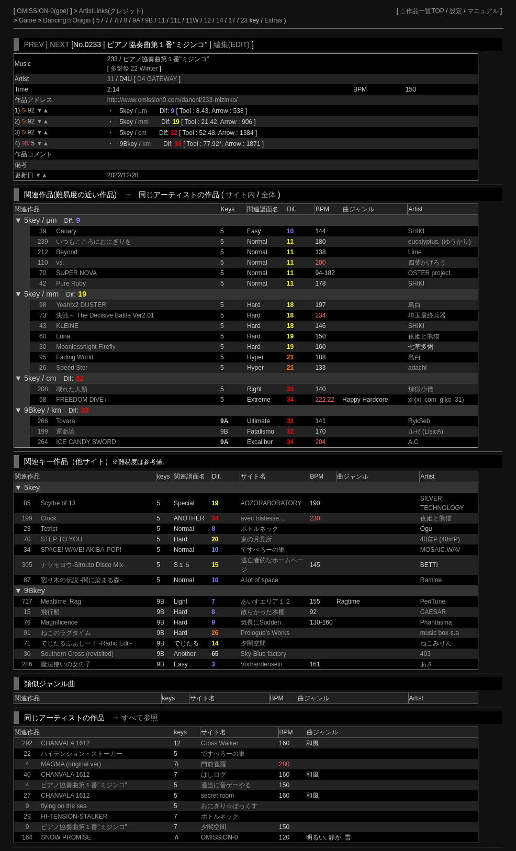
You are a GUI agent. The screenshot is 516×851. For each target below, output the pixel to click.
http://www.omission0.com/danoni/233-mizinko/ (172, 100)
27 (27, 795)
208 (43, 389)
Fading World (74, 357)
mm (143, 122)
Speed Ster (71, 367)
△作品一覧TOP (422, 11)
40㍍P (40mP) (440, 539)
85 (27, 503)
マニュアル (483, 11)
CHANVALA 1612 (65, 743)
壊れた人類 (71, 389)
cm (142, 133)
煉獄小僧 (420, 389)
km (146, 143)
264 (43, 442)
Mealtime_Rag (61, 601)
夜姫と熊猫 (424, 336)
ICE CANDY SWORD (86, 442)
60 (42, 336)
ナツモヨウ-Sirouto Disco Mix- (83, 565)
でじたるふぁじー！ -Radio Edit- (86, 643)
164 (27, 837)
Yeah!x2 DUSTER (81, 305)
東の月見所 (256, 539)
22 (27, 753)
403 (425, 653)
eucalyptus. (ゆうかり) (439, 241)
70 (42, 273)
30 (42, 346)
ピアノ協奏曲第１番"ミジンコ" (84, 785)
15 (27, 612)
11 (161, 20)
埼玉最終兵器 (427, 315)
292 (27, 743)
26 (42, 367)
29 (27, 816)
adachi (417, 367)
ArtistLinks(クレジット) (111, 11)
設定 (456, 11)
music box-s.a (439, 633)
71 (27, 643)
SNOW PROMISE (66, 837)
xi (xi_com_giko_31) (436, 399)
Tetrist (49, 528)
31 (110, 79)
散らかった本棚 (263, 612)
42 (42, 283)
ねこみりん (436, 643)
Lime (415, 252)
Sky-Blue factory (263, 653)
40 (27, 774)
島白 (414, 305)
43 (42, 326)
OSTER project (429, 273)
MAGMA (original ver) (71, 764)
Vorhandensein (262, 664)
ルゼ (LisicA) (425, 431)
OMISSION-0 (219, 837)
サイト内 (240, 194)
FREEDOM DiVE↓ (81, 399)
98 (42, 305)
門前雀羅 (213, 764)
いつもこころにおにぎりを (93, 241)
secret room (217, 795)
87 (27, 580)
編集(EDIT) (232, 44)
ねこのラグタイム (66, 633)
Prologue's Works (265, 633)
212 (43, 252)
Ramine (431, 580)
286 (27, 664)
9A (136, 20)
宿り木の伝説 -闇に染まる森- (81, 580)
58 (42, 399)
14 (219, 20)
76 (27, 622)
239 (43, 241)
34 (27, 549)
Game (28, 20)
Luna (63, 336)
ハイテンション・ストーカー (81, 753)
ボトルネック (259, 528)
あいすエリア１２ (266, 601)
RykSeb (419, 421)
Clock (49, 518)
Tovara (65, 421)
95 (42, 357)
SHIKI (416, 231)
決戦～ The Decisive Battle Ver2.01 (105, 315)
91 (27, 633)
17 (231, 20)
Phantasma (436, 622)
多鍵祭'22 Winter (134, 68)
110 (43, 262)
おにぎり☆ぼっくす (229, 806)
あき (426, 664)
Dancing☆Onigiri (67, 20)
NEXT (59, 44)
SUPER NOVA (76, 273)
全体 (268, 194)
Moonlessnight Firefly (85, 346)
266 (43, 421)
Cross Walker (220, 743)
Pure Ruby (71, 283)
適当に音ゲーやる (226, 785)
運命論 (65, 431)
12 (207, 20)
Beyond (66, 252)
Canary (66, 231)
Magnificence (59, 622)
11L (175, 20)
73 (42, 315)
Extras (273, 20)
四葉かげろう (427, 262)
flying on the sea (63, 806)
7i (116, 20)
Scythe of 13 (58, 503)
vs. (60, 262)
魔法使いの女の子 (66, 664)
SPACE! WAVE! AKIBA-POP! (81, 549)
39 (42, 231)
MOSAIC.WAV (440, 549)
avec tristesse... (262, 518)
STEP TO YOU (62, 539)
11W (192, 20)
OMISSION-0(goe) (43, 11)
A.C (413, 442)
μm (142, 111)
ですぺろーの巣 (263, 549)
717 (27, 601)
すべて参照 (139, 717)
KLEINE (67, 326)
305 (27, 565)
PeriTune (432, 601)
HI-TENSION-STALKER (74, 816)
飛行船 (50, 612)
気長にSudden (261, 622)
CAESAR (433, 612)
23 (244, 20)
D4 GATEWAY (158, 79)
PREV (34, 44)
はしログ (213, 774)
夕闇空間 (253, 643)
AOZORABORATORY (271, 503)
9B (149, 20)
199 (43, 431)
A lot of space (259, 580)
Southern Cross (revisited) (77, 653)
